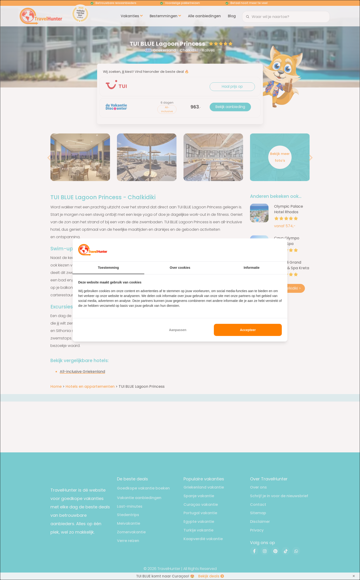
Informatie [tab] (252, 267)
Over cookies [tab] (180, 267)
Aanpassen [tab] (178, 330)
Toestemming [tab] (108, 267)
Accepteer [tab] (248, 330)
